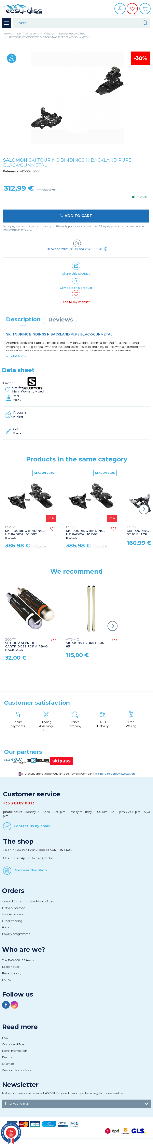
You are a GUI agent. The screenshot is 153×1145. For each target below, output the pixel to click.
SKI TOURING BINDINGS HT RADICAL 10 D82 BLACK (25, 533)
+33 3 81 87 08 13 (18, 803)
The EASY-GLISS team (18, 960)
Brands (7, 1057)
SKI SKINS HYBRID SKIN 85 (85, 643)
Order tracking (12, 921)
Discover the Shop (30, 870)
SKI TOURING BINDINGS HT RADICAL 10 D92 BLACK (86, 533)
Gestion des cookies (16, 1070)
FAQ (5, 1038)
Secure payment (14, 914)
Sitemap (8, 1063)
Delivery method (14, 908)
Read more (20, 1027)
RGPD (6, 980)
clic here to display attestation (115, 773)
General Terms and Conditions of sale (28, 901)
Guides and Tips (13, 1044)
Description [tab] (23, 319)
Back (5, 927)
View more (18, 355)
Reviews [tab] (60, 319)
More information (14, 1051)
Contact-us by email (32, 826)
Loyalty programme (16, 934)
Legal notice (11, 967)
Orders (13, 890)
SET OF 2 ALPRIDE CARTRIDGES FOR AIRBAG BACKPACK (26, 645)
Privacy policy (11, 973)
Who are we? (23, 949)
